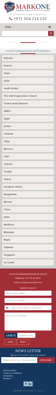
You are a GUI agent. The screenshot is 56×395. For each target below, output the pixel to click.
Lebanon (8, 134)
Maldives (9, 224)
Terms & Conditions (12, 373)
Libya (7, 141)
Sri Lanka (9, 262)
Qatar (7, 81)
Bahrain (8, 58)
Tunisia (8, 164)
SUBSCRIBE (46, 360)
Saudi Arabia (11, 88)
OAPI (6, 156)
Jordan (7, 126)
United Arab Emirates (16, 103)
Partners (7, 378)
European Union (13, 187)
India (7, 217)
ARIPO (7, 111)
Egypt (7, 118)
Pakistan (8, 247)
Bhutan (8, 202)
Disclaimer (8, 376)
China (7, 209)
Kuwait (8, 65)
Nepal (7, 240)
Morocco (8, 149)
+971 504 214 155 (28, 18)
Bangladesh (10, 194)
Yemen (7, 179)
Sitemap (40, 391)
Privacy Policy (9, 370)
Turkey (8, 171)
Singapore (9, 255)
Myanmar (9, 232)
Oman (7, 73)
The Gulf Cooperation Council (20, 96)
